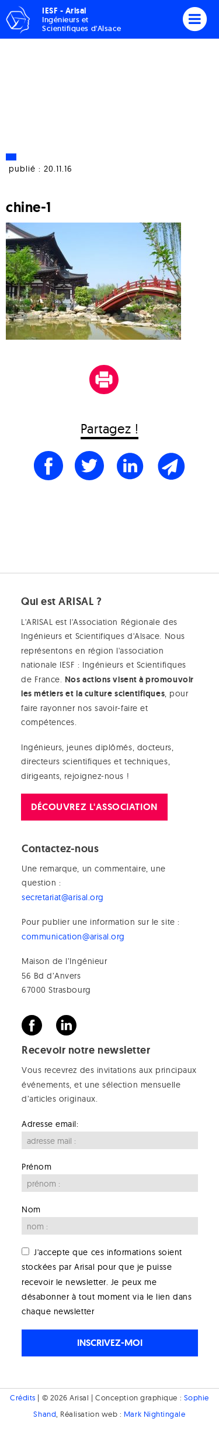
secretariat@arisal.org (63, 897)
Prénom (36, 1166)
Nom (31, 1209)
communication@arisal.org (73, 936)
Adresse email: (50, 1124)
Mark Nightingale (155, 1414)
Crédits (23, 1397)
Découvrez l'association (94, 807)
